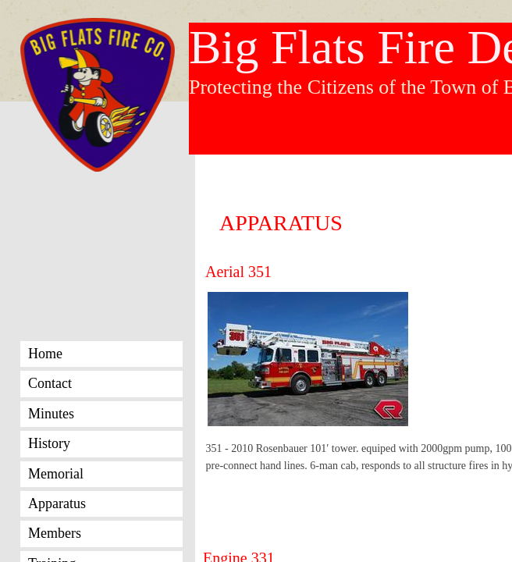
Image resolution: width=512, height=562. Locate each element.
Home (45, 353)
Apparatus (57, 503)
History (49, 443)
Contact (50, 383)
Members (54, 533)
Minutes (51, 414)
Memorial (56, 474)
